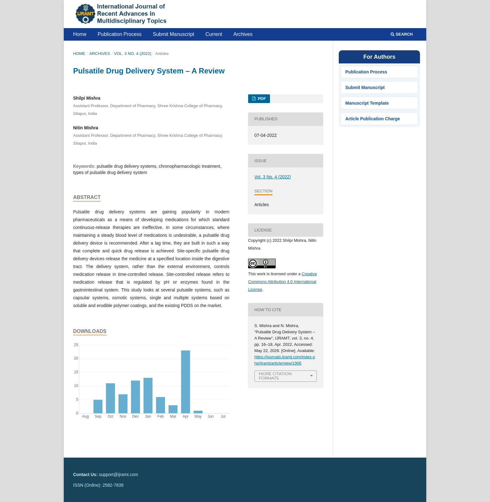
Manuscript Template (367, 103)
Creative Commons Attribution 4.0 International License (282, 281)
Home (80, 34)
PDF (261, 98)
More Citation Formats (275, 376)
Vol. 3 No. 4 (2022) (132, 53)
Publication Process (120, 34)
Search (402, 34)
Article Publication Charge (372, 118)
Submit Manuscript (173, 34)
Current (213, 34)
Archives (242, 34)
